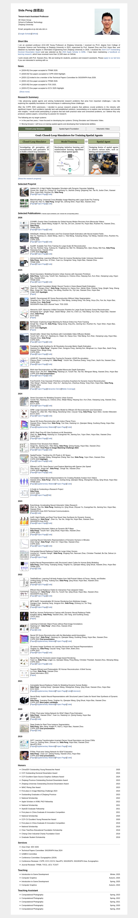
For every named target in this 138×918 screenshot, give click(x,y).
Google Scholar (25, 34)
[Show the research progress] (29, 179)
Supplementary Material (45, 427)
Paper (33, 194)
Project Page (41, 194)
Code (49, 194)
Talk (49, 495)
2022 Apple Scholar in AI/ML (74, 52)
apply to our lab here (112, 58)
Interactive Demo (54, 389)
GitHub (34, 34)
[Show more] (25, 92)
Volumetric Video (103, 129)
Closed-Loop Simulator (35, 129)
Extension (76, 691)
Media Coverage (68, 389)
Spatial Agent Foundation (69, 129)
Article (33, 495)
